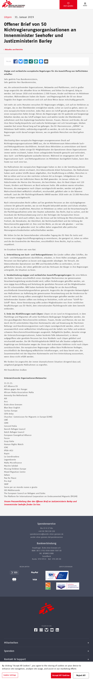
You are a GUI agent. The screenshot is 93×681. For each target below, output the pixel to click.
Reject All (80, 675)
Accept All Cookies (60, 675)
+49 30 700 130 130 (46, 531)
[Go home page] (13, 3)
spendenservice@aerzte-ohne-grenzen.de (46, 534)
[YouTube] (52, 631)
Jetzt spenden (68, 6)
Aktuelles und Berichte (14, 49)
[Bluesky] (46, 631)
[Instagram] (41, 631)
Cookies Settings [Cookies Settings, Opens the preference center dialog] (9, 675)
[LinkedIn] (57, 631)
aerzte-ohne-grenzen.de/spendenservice (46, 537)
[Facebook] (35, 631)
